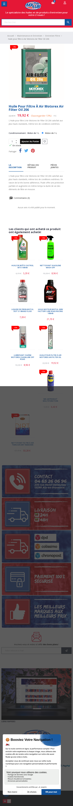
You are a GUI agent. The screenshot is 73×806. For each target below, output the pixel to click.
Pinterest (33, 151)
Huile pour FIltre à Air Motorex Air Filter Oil (50, 356)
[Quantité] (12, 141)
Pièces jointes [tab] (54, 166)
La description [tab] (15, 166)
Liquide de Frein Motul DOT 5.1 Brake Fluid (22, 310)
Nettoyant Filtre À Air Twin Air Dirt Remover (22, 444)
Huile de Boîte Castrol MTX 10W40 (22, 266)
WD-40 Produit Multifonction (50, 400)
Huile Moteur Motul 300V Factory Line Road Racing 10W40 (50, 311)
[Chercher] (36, 22)
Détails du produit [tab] (33, 166)
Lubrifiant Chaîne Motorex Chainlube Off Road (22, 357)
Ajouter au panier (30, 141)
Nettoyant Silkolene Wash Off (50, 266)
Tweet (26, 151)
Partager (20, 151)
